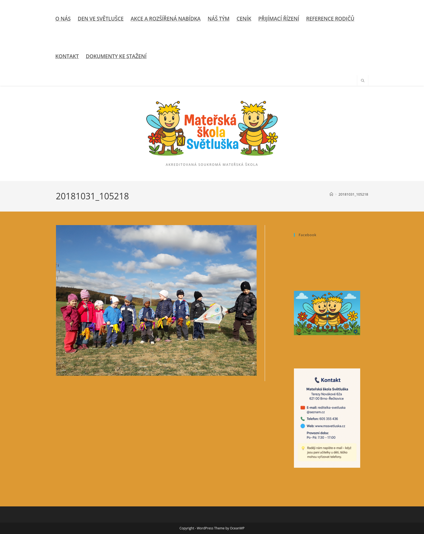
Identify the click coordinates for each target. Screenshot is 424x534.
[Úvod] (331, 194)
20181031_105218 (353, 194)
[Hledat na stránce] (362, 81)
